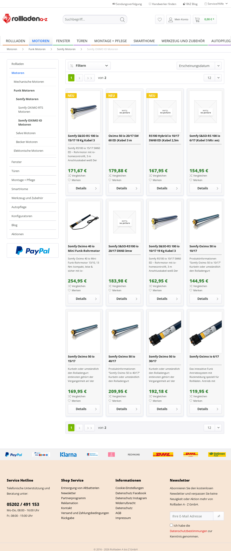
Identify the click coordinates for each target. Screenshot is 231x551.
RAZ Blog (190, 4)
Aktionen (18, 234)
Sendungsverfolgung (127, 4)
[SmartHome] (144, 40)
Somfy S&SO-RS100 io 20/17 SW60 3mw (124, 248)
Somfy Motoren (27, 99)
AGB (118, 513)
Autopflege (19, 207)
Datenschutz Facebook (131, 493)
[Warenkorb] (205, 19)
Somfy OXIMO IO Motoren (30, 122)
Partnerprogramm (73, 498)
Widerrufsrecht (126, 503)
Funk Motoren (24, 90)
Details (86, 187)
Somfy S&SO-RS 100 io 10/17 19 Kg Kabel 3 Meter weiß (164, 248)
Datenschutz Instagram (131, 498)
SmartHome (20, 189)
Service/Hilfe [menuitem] (214, 4)
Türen (15, 171)
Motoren (18, 73)
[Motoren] (41, 40)
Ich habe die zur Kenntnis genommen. (191, 530)
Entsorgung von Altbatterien (80, 488)
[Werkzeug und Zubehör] (183, 40)
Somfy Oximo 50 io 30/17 (162, 358)
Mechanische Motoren (29, 82)
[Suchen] (122, 19)
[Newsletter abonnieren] (218, 516)
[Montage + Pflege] (110, 40)
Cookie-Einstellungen (130, 488)
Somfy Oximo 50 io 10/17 (202, 248)
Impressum (123, 518)
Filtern (78, 65)
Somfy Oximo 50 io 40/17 (122, 358)
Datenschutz (124, 508)
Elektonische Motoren (28, 151)
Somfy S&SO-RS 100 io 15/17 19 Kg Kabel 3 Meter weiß (83, 138)
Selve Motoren (26, 133)
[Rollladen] (15, 40)
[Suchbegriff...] (95, 19)
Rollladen (18, 64)
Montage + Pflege (23, 180)
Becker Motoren (27, 142)
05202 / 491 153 (23, 504)
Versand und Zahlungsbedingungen (85, 513)
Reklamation (69, 503)
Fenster (17, 162)
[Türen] (82, 40)
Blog (14, 225)
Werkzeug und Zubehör (27, 198)
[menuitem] (95, 21)
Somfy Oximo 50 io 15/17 (81, 358)
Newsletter (68, 493)
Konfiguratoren (22, 216)
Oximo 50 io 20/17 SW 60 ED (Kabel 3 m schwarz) (124, 138)
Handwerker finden (162, 4)
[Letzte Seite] (89, 77)
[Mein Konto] (178, 19)
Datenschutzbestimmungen (188, 531)
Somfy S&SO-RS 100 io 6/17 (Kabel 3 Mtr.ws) (204, 138)
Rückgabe (67, 518)
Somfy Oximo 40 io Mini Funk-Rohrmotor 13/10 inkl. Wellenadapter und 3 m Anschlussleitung (84, 248)
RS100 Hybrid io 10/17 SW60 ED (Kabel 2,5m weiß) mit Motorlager (164, 138)
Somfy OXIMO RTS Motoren (30, 110)
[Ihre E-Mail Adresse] (191, 516)
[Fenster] (63, 40)
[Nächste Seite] (79, 77)
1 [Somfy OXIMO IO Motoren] (71, 78)
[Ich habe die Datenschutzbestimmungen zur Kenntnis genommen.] (171, 525)
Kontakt (66, 508)
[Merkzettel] (159, 19)
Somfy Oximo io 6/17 (204, 356)
